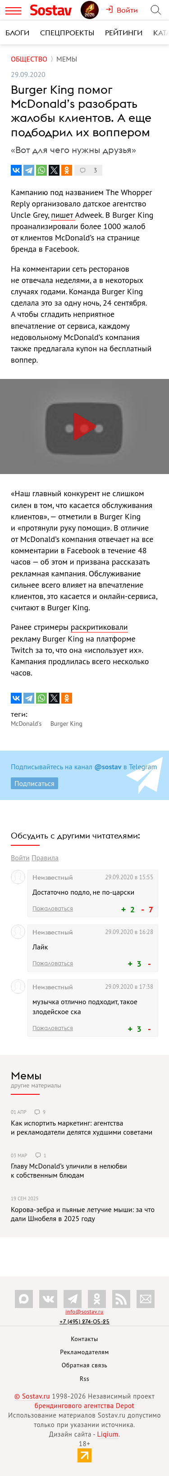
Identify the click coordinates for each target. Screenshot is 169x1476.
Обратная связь (85, 1365)
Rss (84, 1379)
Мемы (26, 1075)
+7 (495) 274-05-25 (84, 1321)
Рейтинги (123, 32)
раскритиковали (99, 627)
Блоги (17, 32)
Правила (45, 857)
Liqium (108, 1434)
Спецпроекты (67, 32)
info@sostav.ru (84, 1311)
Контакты (84, 1339)
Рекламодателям (84, 1352)
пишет (63, 215)
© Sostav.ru (32, 1396)
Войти (20, 857)
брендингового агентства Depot (84, 1405)
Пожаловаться (52, 908)
